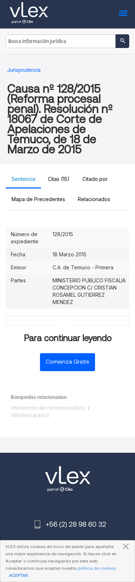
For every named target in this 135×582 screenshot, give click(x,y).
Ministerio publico (30, 415)
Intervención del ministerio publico (48, 408)
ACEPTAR (18, 575)
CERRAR (124, 546)
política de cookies (97, 568)
